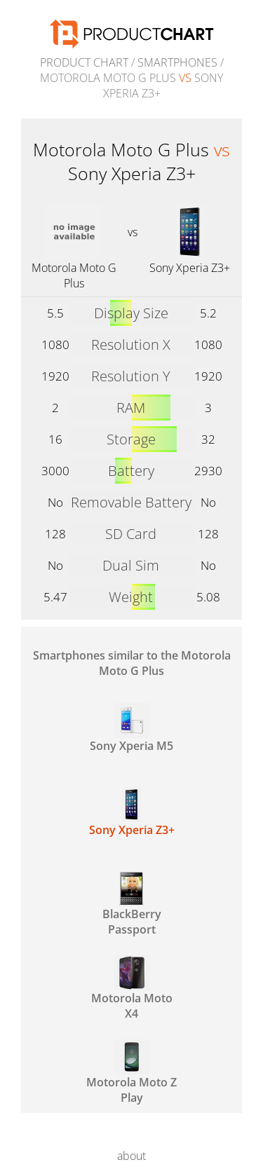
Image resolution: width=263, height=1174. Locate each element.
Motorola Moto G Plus (74, 275)
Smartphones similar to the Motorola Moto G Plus (132, 663)
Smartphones (177, 62)
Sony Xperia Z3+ (189, 267)
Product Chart (84, 62)
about (131, 1155)
